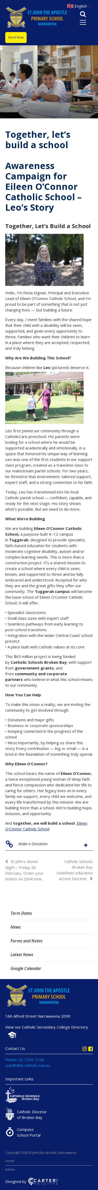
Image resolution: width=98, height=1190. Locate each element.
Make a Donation (33, 843)
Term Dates (21, 913)
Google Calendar (25, 968)
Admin (10, 1169)
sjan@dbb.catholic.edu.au (27, 1065)
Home (9, 1161)
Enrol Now (16, 37)
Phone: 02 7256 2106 (24, 1059)
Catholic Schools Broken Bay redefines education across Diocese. (75, 870)
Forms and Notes (26, 941)
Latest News (21, 954)
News (15, 927)
